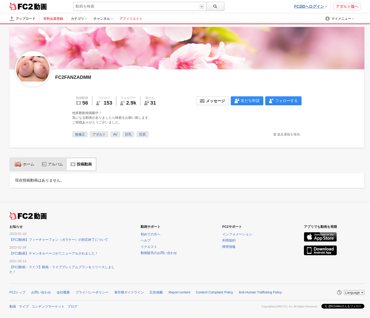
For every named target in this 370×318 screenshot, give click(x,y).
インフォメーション (237, 234)
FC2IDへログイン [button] (310, 6)
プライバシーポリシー (92, 292)
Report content (179, 292)
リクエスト (149, 247)
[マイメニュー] (340, 19)
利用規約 (228, 240)
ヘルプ (146, 240)
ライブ (24, 306)
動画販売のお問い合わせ (159, 253)
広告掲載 (156, 292)
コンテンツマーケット (48, 306)
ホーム (24, 164)
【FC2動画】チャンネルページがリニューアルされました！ (53, 253)
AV (115, 134)
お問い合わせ (41, 292)
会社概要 (63, 292)
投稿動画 (81, 164)
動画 (12, 306)
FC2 (21, 6)
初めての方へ (150, 234)
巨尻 (142, 134)
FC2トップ (17, 292)
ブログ (72, 306)
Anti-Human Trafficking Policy (260, 292)
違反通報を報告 (288, 134)
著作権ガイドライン (129, 292)
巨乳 (128, 134)
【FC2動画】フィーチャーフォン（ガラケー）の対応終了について (58, 240)
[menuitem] (81, 19)
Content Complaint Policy (214, 292)
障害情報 (228, 247)
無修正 (80, 134)
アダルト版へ (347, 6)
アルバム (52, 164)
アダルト (99, 134)
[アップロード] (22, 19)
